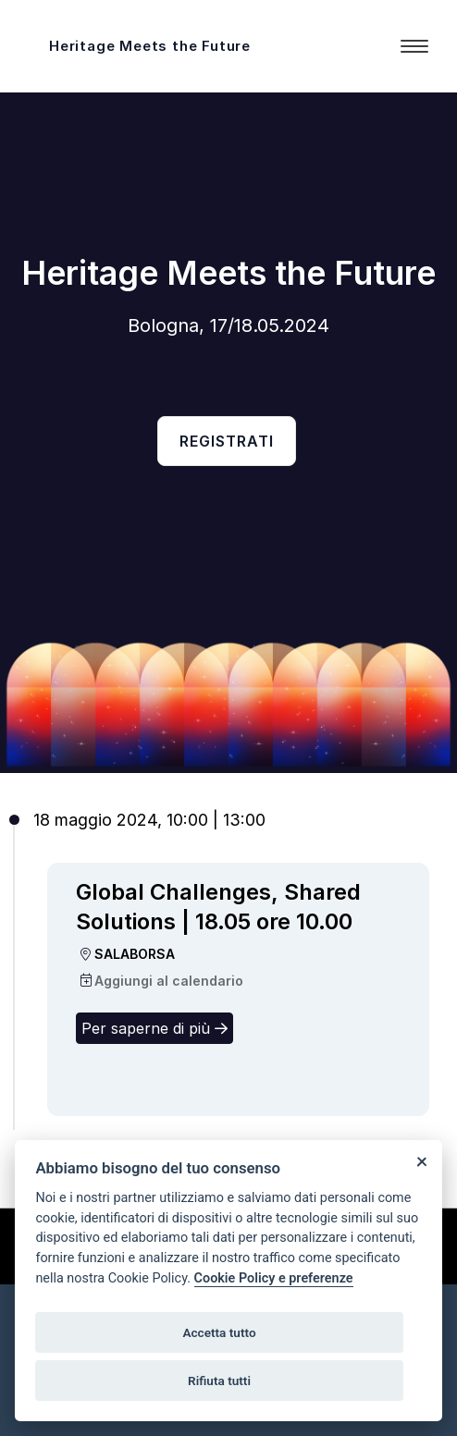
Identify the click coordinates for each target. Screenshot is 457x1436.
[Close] (421, 1161)
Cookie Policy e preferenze (273, 1278)
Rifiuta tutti (219, 1380)
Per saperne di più (154, 1028)
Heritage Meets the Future (150, 46)
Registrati (226, 441)
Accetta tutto (218, 1332)
